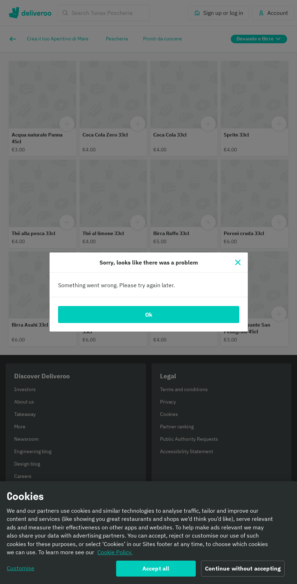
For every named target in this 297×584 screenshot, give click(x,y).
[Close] (238, 262)
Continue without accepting (243, 571)
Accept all (156, 571)
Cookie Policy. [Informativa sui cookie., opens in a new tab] (114, 554)
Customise (20, 570)
